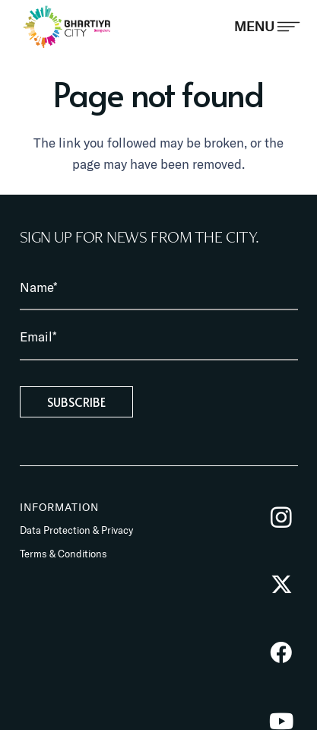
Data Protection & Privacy (76, 530)
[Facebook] (281, 652)
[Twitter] (281, 585)
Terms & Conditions (63, 554)
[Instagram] (281, 517)
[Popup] (267, 27)
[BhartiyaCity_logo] (67, 26)
